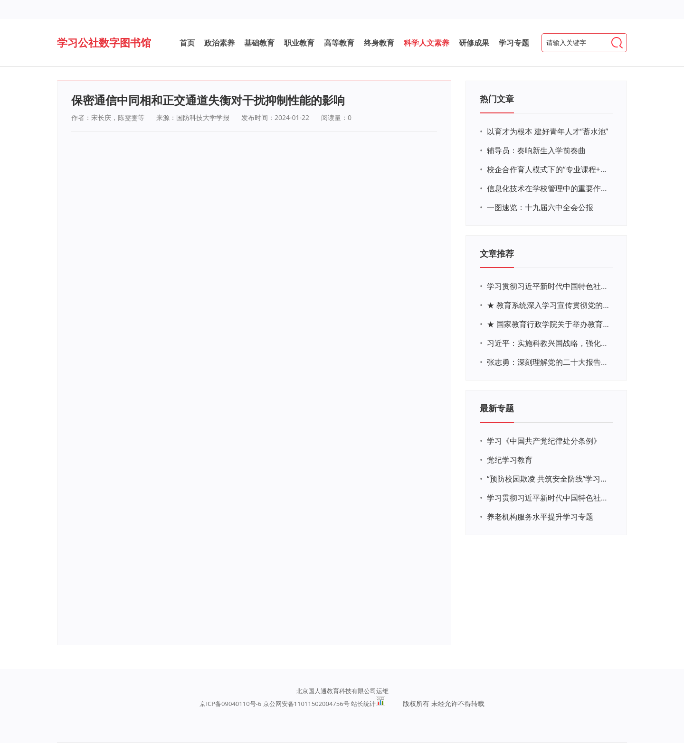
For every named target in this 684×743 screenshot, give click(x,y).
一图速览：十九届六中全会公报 (540, 207)
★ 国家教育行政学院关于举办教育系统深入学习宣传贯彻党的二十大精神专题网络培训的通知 (548, 324)
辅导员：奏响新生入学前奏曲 (536, 150)
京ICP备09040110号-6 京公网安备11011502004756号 (274, 703)
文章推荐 (497, 253)
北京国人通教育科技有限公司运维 (342, 691)
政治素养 (219, 42)
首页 (187, 42)
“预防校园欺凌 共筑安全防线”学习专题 (548, 479)
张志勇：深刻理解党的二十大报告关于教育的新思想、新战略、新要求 (548, 362)
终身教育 (379, 42)
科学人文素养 (426, 42)
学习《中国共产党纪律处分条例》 (544, 441)
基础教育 (259, 42)
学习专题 (514, 42)
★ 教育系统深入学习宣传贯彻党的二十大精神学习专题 (548, 305)
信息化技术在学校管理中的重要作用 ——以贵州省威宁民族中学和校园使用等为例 (548, 188)
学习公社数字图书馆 (104, 42)
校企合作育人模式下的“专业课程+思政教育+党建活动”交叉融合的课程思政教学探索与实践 (548, 169)
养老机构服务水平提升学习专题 (540, 516)
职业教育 (299, 42)
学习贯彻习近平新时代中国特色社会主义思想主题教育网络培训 (548, 286)
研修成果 (474, 42)
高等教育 (339, 42)
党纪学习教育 (509, 460)
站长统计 (363, 703)
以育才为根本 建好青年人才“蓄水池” (547, 131)
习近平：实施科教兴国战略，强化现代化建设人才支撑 (548, 343)
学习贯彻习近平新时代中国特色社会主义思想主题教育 (548, 497)
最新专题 (497, 408)
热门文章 (497, 98)
